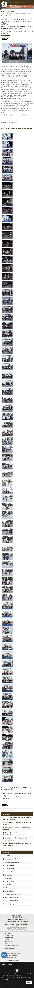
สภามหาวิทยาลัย (9, 941)
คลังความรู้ (7, 888)
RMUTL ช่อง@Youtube (10, 897)
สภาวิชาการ (8, 943)
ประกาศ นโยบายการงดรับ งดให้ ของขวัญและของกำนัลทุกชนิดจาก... (17, 818)
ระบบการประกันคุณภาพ (11, 956)
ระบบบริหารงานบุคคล (10, 950)
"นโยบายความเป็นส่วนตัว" (21, 978)
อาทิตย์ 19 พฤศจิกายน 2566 (17, 27)
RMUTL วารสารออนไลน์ (10, 901)
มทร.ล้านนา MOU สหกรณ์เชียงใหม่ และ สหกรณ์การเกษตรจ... (16, 798)
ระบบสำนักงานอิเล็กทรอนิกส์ (12, 954)
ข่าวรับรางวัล (7, 872)
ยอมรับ (29, 983)
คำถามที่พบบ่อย (9, 938)
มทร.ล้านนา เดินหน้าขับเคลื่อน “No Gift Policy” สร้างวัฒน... (15, 839)
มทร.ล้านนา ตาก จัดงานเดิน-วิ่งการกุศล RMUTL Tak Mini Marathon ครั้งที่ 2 (16, 788)
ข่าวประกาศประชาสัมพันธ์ (11, 859)
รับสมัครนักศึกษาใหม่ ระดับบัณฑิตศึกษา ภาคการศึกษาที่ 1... (16, 829)
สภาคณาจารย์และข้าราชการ (12, 945)
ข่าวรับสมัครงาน (8, 869)
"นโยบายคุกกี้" (5, 979)
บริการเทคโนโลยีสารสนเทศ (11, 960)
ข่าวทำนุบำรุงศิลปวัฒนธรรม (12, 894)
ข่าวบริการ (7, 885)
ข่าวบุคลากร (7, 878)
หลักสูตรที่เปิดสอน (9, 936)
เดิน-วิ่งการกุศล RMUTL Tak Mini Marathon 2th (16, 129)
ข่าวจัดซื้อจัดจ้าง (8, 865)
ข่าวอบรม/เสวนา (8, 881)
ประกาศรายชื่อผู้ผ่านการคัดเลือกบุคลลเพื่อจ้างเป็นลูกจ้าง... (17, 824)
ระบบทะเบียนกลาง (9, 948)
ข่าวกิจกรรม (7, 856)
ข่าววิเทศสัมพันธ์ (8, 891)
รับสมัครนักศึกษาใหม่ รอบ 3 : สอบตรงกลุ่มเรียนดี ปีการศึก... (16, 834)
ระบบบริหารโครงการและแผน (12, 952)
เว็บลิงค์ (7, 940)
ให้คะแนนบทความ (5, 35)
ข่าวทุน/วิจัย (7, 875)
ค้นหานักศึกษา (8, 934)
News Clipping (8, 904)
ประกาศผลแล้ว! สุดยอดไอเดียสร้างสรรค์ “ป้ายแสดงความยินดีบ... (17, 844)
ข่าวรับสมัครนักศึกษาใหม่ (11, 862)
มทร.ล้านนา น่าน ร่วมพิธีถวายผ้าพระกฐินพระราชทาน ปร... (17, 794)
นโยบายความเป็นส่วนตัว (11, 958)
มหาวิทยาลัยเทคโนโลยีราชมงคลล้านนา (12, 2)
